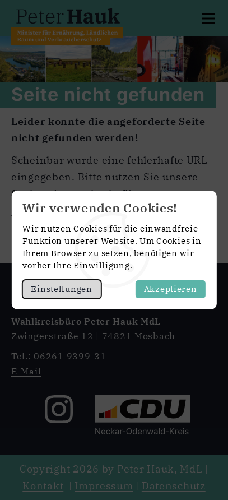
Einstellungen (61, 289)
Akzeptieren (170, 289)
